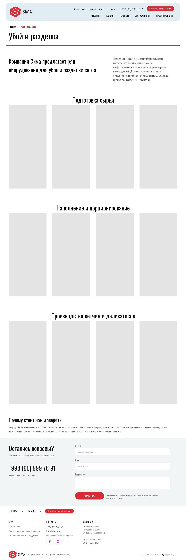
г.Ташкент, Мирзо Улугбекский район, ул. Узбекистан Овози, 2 (94, 529)
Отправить (89, 496)
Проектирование (164, 15)
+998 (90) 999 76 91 (132, 9)
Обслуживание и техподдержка (23, 536)
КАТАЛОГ (110, 15)
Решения (95, 15)
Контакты (111, 9)
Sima (11, 521)
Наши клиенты (95, 9)
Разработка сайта (150, 554)
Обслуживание (142, 15)
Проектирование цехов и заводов (24, 531)
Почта (78, 445)
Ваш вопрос (80, 474)
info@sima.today (54, 531)
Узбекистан (88, 521)
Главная (12, 27)
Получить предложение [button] (160, 8)
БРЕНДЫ (124, 15)
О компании (79, 9)
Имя (77, 460)
